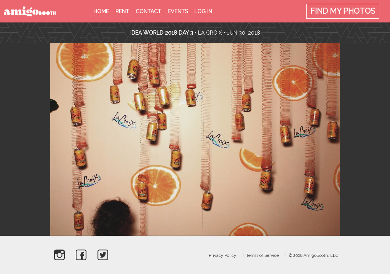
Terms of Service (262, 255)
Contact (148, 11)
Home (101, 11)
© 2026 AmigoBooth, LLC (313, 255)
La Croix (210, 33)
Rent (122, 11)
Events (178, 11)
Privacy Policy (222, 255)
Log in (203, 11)
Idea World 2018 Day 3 (161, 33)
